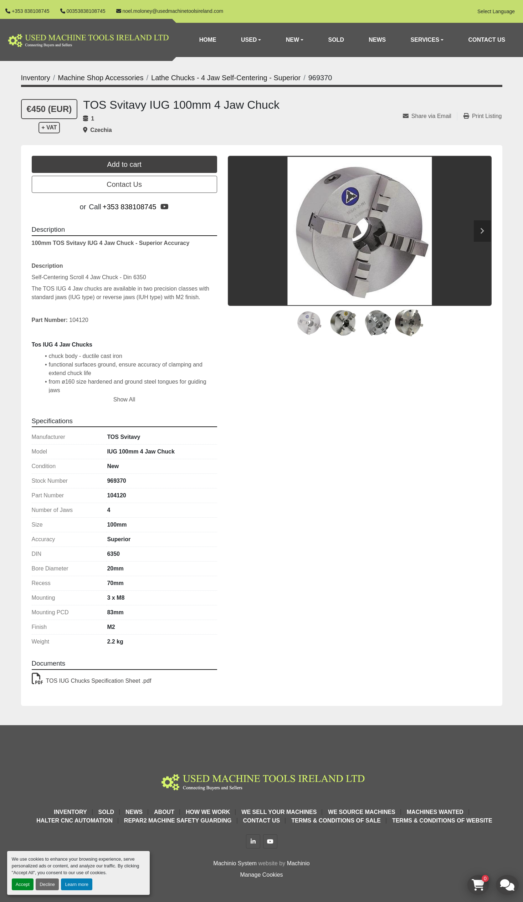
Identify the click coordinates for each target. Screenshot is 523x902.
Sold (336, 40)
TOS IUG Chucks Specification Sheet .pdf (92, 681)
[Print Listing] (482, 116)
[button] (251, 40)
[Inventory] (35, 78)
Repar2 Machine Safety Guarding (178, 821)
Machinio (298, 863)
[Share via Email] (429, 116)
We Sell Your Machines (279, 812)
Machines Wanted (435, 812)
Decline (47, 884)
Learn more (76, 884)
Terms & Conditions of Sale (336, 821)
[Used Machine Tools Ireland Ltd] (261, 781)
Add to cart (124, 164)
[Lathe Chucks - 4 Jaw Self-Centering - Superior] (226, 78)
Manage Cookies (261, 875)
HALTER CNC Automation (74, 821)
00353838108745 (86, 11)
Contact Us (487, 40)
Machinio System (235, 863)
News (377, 40)
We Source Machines (361, 812)
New (292, 40)
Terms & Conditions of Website (442, 821)
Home (207, 40)
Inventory (70, 812)
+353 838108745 (31, 11)
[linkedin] (253, 841)
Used (249, 40)
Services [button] (425, 40)
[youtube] (164, 207)
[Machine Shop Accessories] (100, 78)
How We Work (208, 812)
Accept (23, 884)
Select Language (496, 11)
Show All (124, 399)
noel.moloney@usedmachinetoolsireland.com (173, 11)
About (164, 812)
